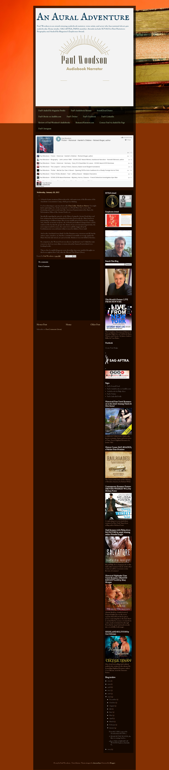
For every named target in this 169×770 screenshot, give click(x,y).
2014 (109, 749)
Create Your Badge (111, 348)
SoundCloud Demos (105, 111)
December (113, 700)
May (111, 715)
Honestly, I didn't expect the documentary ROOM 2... (118, 733)
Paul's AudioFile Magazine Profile (51, 111)
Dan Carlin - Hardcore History (79, 206)
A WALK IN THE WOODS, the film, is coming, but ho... (120, 737)
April (111, 719)
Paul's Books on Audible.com (49, 117)
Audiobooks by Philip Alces (116, 391)
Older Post (95, 324)
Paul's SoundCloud (113, 386)
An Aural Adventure (83, 17)
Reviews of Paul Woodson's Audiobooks (54, 123)
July (110, 709)
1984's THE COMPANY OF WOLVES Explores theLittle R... (119, 743)
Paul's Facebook (89, 117)
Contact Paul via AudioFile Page (112, 123)
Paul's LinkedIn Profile (114, 397)
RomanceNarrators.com (85, 123)
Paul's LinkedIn (107, 117)
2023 (109, 681)
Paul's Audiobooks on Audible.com (119, 389)
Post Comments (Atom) (54, 329)
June (111, 712)
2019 (109, 684)
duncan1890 (97, 763)
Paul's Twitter (72, 117)
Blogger (112, 763)
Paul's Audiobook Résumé (81, 111)
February (112, 725)
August (112, 706)
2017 (109, 691)
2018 (109, 687)
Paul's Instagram (44, 129)
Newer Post (42, 324)
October (112, 703)
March (111, 722)
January (111, 728)
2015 (109, 697)
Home (68, 324)
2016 (109, 694)
